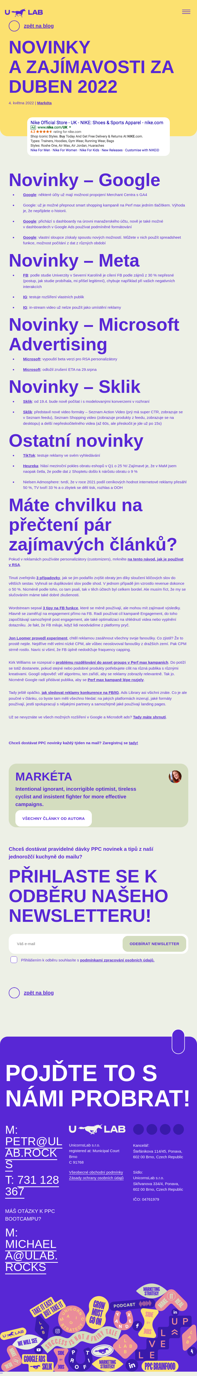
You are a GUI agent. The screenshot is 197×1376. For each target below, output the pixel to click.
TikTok (29, 455)
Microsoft (32, 359)
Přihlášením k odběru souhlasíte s (87, 962)
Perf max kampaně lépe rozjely (116, 680)
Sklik (27, 401)
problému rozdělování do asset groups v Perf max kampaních (112, 662)
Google (29, 194)
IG (25, 297)
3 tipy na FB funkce (60, 608)
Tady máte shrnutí (149, 717)
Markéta (44, 103)
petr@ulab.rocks (33, 1154)
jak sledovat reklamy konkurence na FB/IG (80, 692)
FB (25, 275)
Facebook (138, 1130)
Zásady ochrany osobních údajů (96, 1179)
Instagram (178, 1130)
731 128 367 (32, 1186)
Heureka (30, 466)
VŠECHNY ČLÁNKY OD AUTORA (53, 819)
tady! (133, 743)
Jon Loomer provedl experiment (38, 638)
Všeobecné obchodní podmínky (96, 1173)
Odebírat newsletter (154, 946)
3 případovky (48, 578)
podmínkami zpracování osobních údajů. (117, 962)
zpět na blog (39, 26)
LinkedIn (151, 1130)
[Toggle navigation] (187, 12)
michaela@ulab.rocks (31, 1257)
